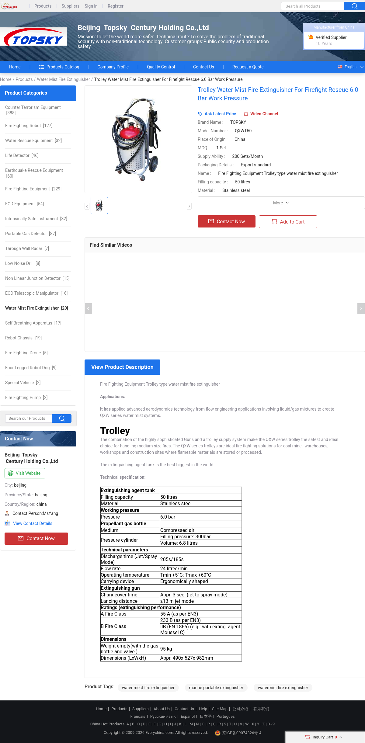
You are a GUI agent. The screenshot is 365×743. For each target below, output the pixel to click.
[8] (22, 263)
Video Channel (264, 113)
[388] (33, 110)
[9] (31, 367)
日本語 (206, 716)
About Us (162, 709)
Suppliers (71, 6)
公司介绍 (240, 709)
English (346, 67)
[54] (24, 203)
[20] (36, 308)
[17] (33, 323)
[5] (26, 352)
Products (43, 6)
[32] (33, 140)
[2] (22, 382)
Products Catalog (59, 67)
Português (226, 716)
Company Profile (113, 66)
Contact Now (36, 539)
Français (137, 716)
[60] (34, 173)
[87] (30, 233)
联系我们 (261, 709)
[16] (36, 293)
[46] (22, 155)
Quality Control (161, 66)
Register (115, 6)
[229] (33, 188)
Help (203, 709)
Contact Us (203, 66)
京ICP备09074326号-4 (238, 733)
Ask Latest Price (220, 113)
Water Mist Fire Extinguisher (63, 79)
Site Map (220, 709)
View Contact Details (32, 523)
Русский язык (163, 716)
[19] (23, 337)
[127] (28, 125)
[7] (27, 248)
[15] (37, 278)
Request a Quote (248, 66)
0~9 (271, 724)
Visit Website (23, 473)
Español (188, 716)
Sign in (91, 6)
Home (15, 66)
